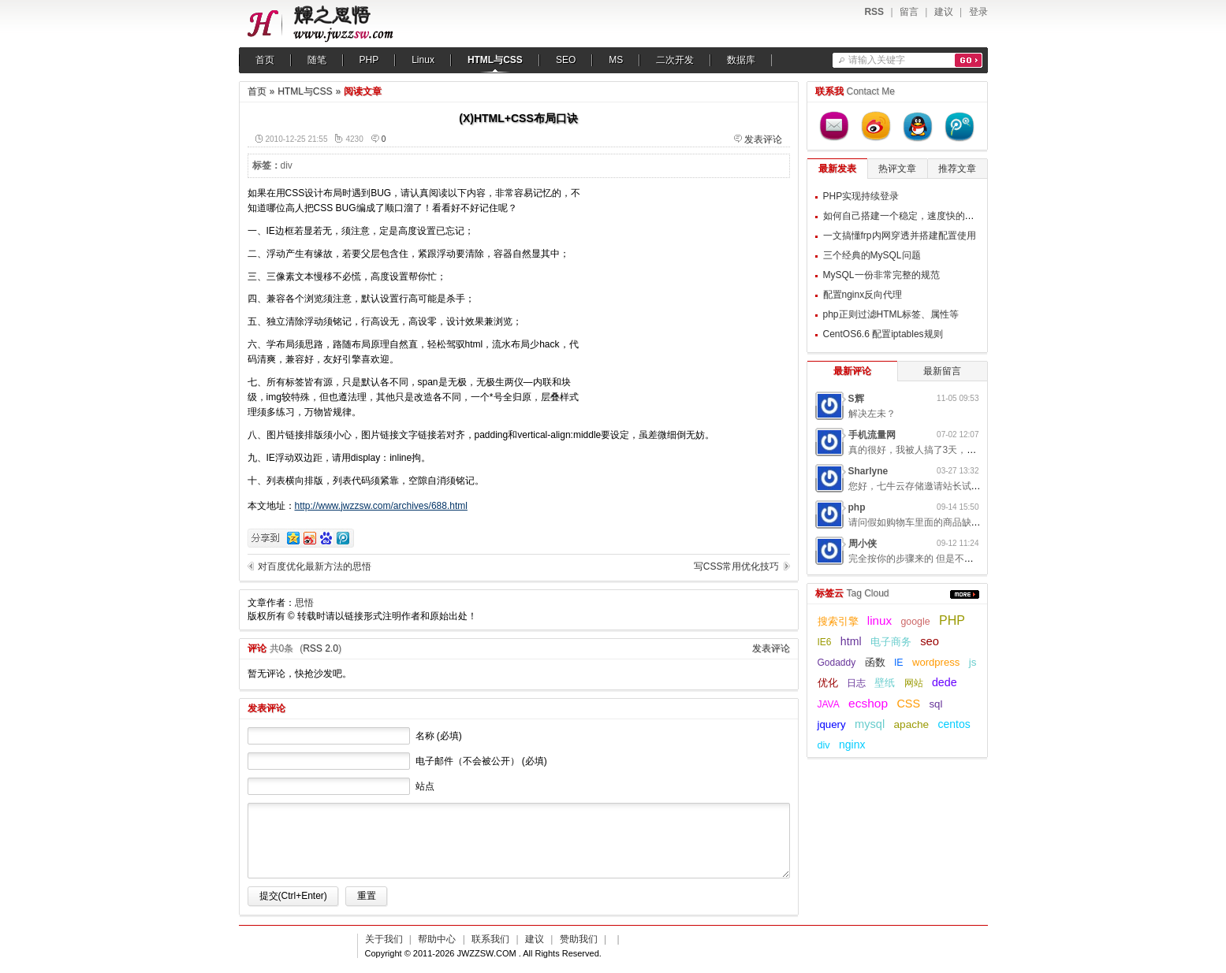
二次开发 (675, 59)
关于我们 (384, 939)
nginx (852, 744)
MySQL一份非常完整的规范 (881, 274)
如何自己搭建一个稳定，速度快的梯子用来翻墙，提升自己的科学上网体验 (979, 215)
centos (954, 724)
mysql (870, 724)
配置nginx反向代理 (863, 294)
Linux (423, 59)
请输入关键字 (876, 59)
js (973, 662)
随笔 (316, 59)
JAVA (829, 704)
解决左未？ (872, 413)
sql (935, 704)
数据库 (741, 59)
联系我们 (490, 939)
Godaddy (837, 662)
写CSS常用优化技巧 (737, 566)
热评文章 (897, 168)
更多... (964, 594)
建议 (943, 11)
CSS (908, 703)
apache (912, 724)
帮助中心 (437, 939)
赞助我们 (579, 939)
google (915, 621)
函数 (875, 662)
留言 (909, 11)
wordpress (936, 662)
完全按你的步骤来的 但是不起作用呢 (925, 558)
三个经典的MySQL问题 (872, 255)
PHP (369, 59)
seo (929, 641)
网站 (913, 683)
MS (616, 59)
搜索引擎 (838, 621)
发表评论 (763, 139)
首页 (264, 59)
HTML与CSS (495, 59)
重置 (366, 895)
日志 (856, 683)
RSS (874, 11)
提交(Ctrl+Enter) (293, 895)
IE (899, 662)
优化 (828, 683)
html (851, 641)
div (287, 165)
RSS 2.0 (320, 648)
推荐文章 (957, 168)
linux (879, 620)
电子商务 (890, 642)
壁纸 (884, 683)
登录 (978, 11)
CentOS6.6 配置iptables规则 (883, 334)
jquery (832, 724)
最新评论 (852, 371)
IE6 (825, 642)
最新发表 (837, 168)
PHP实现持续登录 (861, 196)
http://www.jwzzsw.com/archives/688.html (381, 505)
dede (944, 682)
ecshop (868, 703)
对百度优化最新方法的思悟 (314, 566)
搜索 (968, 60)
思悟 (304, 602)
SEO (566, 59)
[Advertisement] (691, 284)
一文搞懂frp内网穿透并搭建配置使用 (899, 235)
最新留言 (942, 371)
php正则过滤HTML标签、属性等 (891, 314)
